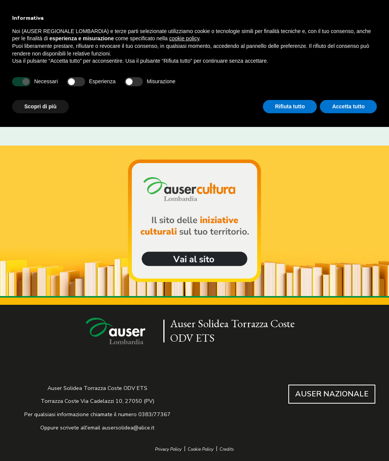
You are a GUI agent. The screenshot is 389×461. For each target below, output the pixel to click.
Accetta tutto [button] (348, 106)
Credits (227, 449)
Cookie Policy (200, 449)
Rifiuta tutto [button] (290, 106)
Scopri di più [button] (40, 106)
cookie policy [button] (184, 38)
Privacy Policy (168, 449)
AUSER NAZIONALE (331, 394)
